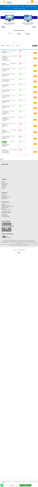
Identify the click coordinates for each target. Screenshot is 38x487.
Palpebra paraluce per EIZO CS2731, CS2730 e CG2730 (6, 106)
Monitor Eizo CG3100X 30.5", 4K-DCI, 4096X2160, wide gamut (5, 125)
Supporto (15, 8)
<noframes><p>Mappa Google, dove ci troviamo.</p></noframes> (10, 172)
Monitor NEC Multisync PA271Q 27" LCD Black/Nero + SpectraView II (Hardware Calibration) (6, 58)
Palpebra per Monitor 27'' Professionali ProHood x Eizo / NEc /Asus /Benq (5, 113)
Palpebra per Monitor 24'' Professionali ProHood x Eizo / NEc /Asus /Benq (5, 119)
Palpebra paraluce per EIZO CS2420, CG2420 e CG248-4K (6, 101)
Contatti (20, 8)
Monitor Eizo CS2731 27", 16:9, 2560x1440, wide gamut (5, 85)
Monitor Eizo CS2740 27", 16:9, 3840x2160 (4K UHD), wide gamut (5, 80)
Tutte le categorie (15, 6)
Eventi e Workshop (29, 6)
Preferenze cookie (22, 249)
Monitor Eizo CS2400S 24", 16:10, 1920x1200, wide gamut (5, 96)
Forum (35, 6)
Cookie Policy (3, 482)
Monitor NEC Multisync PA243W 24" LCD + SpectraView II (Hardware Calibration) (6, 151)
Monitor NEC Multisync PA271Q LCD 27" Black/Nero (6, 51)
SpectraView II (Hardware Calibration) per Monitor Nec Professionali (6, 145)
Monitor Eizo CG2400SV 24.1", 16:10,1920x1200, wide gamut (5, 132)
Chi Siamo (22, 6)
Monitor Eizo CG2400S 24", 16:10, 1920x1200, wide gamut (5, 137)
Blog (24, 8)
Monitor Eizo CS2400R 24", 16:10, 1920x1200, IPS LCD (5, 90)
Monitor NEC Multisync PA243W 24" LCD (5, 64)
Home (3, 6)
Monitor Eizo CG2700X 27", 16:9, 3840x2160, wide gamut (5, 69)
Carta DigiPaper (8, 6)
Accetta (25, 485)
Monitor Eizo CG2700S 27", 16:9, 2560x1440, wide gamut (5, 75)
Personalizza (12, 485)
